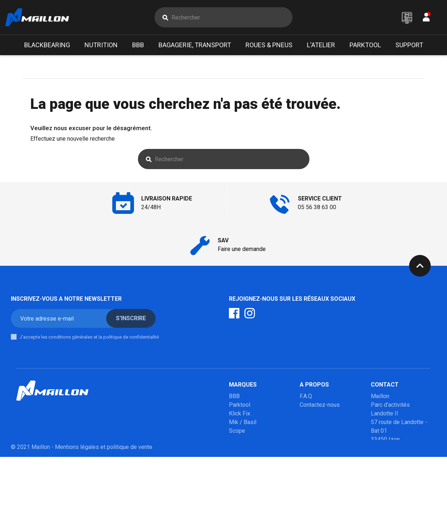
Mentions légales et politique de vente (103, 497)
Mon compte (315, 413)
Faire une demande (242, 249)
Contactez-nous (320, 404)
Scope (237, 430)
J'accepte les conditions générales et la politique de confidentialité (89, 337)
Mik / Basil (242, 422)
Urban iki (240, 456)
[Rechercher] (232, 17)
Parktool (239, 404)
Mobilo (238, 465)
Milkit (236, 448)
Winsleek (240, 482)
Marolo (238, 474)
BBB (234, 396)
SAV (305, 422)
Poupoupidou (245, 439)
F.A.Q (306, 396)
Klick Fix (239, 413)
